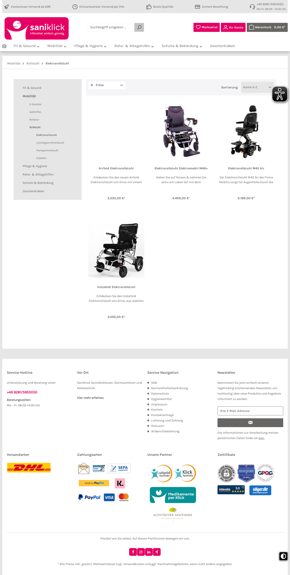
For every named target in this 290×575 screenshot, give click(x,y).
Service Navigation (163, 372)
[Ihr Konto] (233, 27)
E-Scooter (35, 104)
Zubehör (41, 158)
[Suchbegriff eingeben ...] (111, 27)
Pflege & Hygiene (35, 166)
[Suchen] (139, 27)
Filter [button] (97, 85)
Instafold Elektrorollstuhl (116, 287)
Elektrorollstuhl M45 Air (246, 168)
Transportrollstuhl (47, 150)
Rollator (34, 119)
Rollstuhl (34, 127)
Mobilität (29, 96)
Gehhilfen (35, 112)
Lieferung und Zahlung (167, 420)
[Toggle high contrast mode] (283, 556)
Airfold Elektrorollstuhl (116, 168)
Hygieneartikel (161, 399)
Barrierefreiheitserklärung (169, 388)
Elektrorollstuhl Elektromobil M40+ (181, 168)
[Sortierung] (257, 87)
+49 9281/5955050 (270, 4)
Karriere (156, 410)
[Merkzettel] (206, 27)
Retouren (157, 426)
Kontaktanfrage (162, 415)
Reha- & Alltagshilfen (38, 174)
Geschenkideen (33, 191)
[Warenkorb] (267, 27)
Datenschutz (160, 393)
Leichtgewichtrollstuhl (50, 142)
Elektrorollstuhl (46, 135)
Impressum (159, 404)
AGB (154, 383)
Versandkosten (134, 564)
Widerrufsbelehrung (165, 431)
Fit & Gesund (32, 88)
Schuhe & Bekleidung (38, 183)
